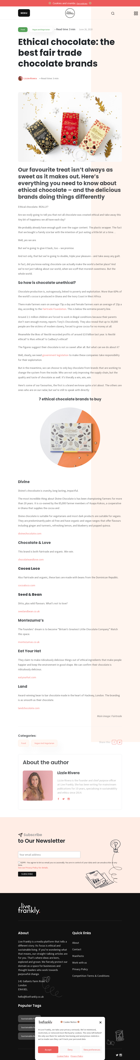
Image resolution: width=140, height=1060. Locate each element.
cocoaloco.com (26, 585)
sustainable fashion (30, 1027)
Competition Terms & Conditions (90, 975)
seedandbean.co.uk (29, 611)
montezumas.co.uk (29, 642)
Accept (48, 1049)
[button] (100, 1022)
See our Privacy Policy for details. (33, 867)
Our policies (82, 3)
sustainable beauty (30, 1036)
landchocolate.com (29, 708)
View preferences (92, 1049)
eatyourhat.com (27, 677)
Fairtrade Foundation (54, 309)
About (75, 942)
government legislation (55, 355)
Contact (76, 949)
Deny (70, 1049)
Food (23, 29)
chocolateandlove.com (31, 559)
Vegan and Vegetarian (41, 29)
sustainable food (29, 1018)
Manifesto (78, 956)
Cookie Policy (63, 1056)
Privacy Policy (77, 1056)
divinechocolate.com (29, 533)
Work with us (79, 962)
